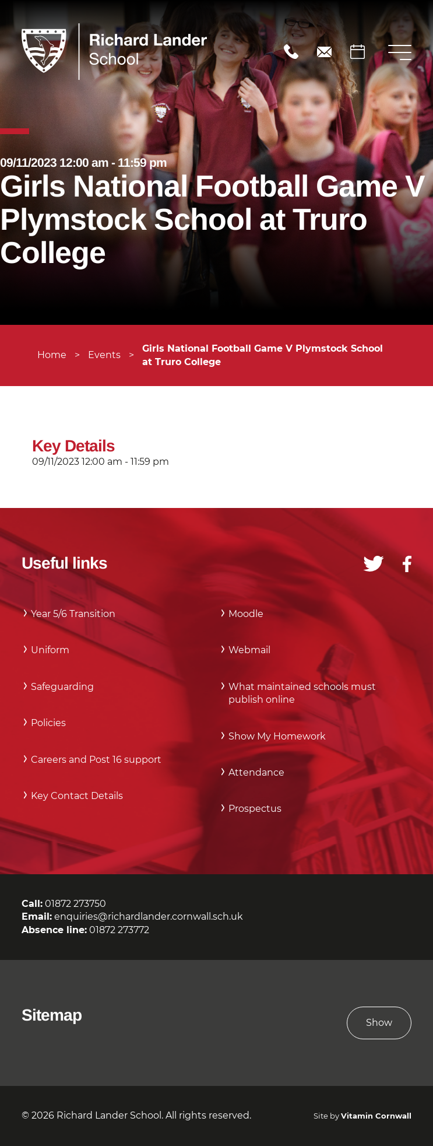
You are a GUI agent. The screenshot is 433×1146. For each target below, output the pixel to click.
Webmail (249, 650)
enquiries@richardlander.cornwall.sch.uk (324, 51)
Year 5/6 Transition (73, 613)
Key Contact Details (77, 795)
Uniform (50, 650)
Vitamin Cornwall (376, 1116)
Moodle (245, 613)
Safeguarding (62, 686)
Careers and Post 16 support (96, 759)
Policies (48, 722)
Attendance (256, 772)
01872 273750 (291, 51)
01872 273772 (119, 929)
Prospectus (254, 808)
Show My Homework (277, 736)
